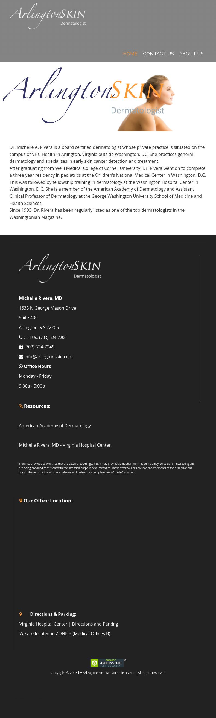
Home (130, 53)
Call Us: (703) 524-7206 (44, 337)
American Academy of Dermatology (55, 426)
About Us (191, 53)
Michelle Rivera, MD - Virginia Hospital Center (65, 445)
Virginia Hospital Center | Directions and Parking (68, 624)
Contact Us (158, 53)
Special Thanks (27, 697)
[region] (108, 95)
